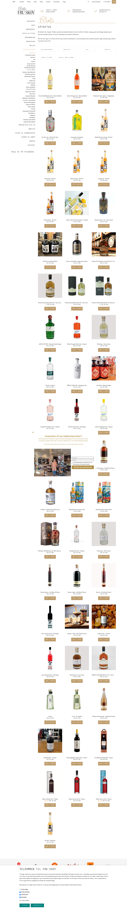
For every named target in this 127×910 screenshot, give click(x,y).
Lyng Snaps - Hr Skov (104, 178)
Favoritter (106, 1)
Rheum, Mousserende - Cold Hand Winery (103, 716)
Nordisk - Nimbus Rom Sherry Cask (50, 509)
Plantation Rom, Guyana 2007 (77, 509)
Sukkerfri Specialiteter (29, 122)
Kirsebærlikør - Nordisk (50, 757)
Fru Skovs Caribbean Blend (50, 261)
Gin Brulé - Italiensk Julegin (103, 385)
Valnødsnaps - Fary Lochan (77, 675)
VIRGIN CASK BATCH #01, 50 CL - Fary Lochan (104, 675)
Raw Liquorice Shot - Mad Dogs (50, 633)
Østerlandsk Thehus (29, 76)
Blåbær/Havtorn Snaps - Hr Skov (103, 137)
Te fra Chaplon (31, 83)
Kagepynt (32, 115)
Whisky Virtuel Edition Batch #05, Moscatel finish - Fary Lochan (104, 302)
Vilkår (41, 1)
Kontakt (48, 1)
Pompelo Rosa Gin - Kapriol (77, 551)
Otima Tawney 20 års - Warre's (77, 799)
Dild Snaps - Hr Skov (50, 178)
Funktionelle (24, 894)
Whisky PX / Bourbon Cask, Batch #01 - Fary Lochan (104, 261)
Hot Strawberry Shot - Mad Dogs (77, 427)
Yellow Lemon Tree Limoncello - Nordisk (77, 220)
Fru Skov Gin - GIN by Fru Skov (50, 137)
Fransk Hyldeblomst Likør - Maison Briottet (50, 96)
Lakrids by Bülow (30, 104)
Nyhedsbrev (56, 1)
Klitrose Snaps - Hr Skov (76, 178)
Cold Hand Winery (30, 55)
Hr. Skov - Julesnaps (50, 840)
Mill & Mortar (31, 107)
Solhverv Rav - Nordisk (104, 633)
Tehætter (33, 85)
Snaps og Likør (31, 64)
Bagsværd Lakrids (30, 91)
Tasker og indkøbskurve (25, 133)
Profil (35, 1)
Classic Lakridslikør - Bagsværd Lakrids (77, 261)
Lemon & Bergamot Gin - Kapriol (103, 427)
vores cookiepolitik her (100, 878)
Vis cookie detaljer (24, 900)
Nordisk (33, 109)
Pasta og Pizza (28, 33)
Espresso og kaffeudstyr (29, 72)
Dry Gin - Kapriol (50, 385)
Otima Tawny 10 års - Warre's (104, 799)
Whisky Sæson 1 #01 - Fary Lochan (103, 220)
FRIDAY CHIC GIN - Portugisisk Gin (77, 385)
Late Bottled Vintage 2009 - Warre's (103, 757)
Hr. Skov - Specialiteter (29, 100)
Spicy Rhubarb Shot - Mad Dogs (50, 675)
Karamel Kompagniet (29, 102)
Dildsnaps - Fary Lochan (103, 344)
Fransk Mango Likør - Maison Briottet (77, 96)
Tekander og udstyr (30, 74)
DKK (14, 1)
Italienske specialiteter (29, 119)
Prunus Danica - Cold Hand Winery (50, 592)
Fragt (64, 1)
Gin (34, 59)
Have (33, 25)
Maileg (32, 45)
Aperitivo (32, 57)
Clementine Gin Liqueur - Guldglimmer (103, 96)
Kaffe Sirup (32, 80)
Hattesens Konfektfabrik (28, 98)
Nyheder (21, 1)
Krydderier (32, 117)
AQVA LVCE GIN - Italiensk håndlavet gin (50, 344)
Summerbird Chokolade (29, 111)
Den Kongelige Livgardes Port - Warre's (76, 757)
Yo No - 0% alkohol (77, 716)
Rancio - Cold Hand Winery (103, 592)
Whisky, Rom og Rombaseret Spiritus (30, 66)
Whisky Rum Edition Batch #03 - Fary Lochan (77, 302)
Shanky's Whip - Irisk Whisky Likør (76, 633)
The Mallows (31, 113)
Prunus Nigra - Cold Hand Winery (77, 592)
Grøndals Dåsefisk (30, 96)
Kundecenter (96, 1)
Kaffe (34, 78)
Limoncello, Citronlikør (77, 137)
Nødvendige (24, 889)
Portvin (33, 61)
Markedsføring (25, 892)
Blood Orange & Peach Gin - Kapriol (77, 344)
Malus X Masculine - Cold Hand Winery (104, 468)
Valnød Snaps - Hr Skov (50, 220)
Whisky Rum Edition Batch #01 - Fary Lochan (50, 302)
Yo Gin (50, 716)
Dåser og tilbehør (30, 87)
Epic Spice (32, 94)
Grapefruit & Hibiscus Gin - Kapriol (50, 427)
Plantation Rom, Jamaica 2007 (104, 509)
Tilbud (29, 1)
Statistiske (24, 897)
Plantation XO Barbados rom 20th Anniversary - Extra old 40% (50, 551)
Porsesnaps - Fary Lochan (104, 551)
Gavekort (31, 145)
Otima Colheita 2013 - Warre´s (50, 799)
